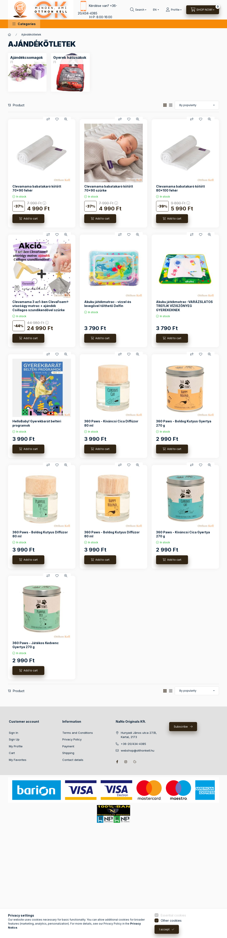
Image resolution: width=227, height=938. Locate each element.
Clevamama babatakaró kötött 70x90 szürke (108, 188)
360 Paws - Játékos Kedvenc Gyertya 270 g (35, 645)
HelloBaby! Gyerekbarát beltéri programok (36, 423)
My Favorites (17, 760)
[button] (24, 24)
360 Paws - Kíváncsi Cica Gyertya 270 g (183, 534)
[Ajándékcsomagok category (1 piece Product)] (26, 57)
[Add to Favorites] (57, 119)
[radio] (170, 105)
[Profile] (173, 9)
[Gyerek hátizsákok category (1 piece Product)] (69, 57)
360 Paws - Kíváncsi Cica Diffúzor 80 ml (111, 423)
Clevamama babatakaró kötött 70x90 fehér (36, 188)
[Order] (197, 105)
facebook (117, 761)
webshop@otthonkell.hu (137, 750)
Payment (68, 746)
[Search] (138, 9)
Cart (12, 753)
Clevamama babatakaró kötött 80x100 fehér (180, 188)
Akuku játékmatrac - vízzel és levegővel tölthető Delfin (107, 304)
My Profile (16, 746)
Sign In (13, 732)
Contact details (72, 760)
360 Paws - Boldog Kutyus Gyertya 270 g (183, 423)
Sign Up (14, 739)
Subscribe (181, 726)
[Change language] (155, 10)
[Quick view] (65, 119)
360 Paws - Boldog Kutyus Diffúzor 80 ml (40, 534)
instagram (125, 761)
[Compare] (48, 119)
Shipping (68, 753)
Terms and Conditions (77, 732)
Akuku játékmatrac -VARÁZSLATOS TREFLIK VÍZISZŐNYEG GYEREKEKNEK (184, 306)
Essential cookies (173, 933)
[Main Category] (9, 35)
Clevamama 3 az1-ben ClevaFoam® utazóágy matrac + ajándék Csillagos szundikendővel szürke (40, 306)
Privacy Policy (72, 739)
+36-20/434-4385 (133, 744)
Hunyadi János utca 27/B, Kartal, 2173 (139, 735)
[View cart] (202, 9)
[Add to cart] (28, 218)
